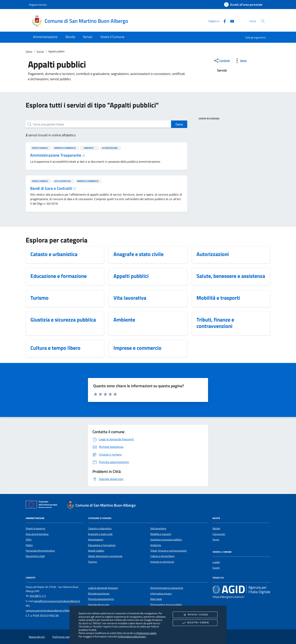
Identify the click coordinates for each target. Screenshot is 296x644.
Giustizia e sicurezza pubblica (166, 539)
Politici (29, 545)
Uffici (29, 539)
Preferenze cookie (146, 633)
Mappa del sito (37, 637)
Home (29, 51)
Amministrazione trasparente (166, 588)
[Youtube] (230, 20)
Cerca (179, 124)
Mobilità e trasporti (160, 534)
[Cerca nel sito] (263, 21)
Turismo (92, 562)
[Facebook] (223, 20)
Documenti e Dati (35, 556)
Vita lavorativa (158, 528)
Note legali (156, 599)
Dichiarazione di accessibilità (166, 605)
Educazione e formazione (102, 545)
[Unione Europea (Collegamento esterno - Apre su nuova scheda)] (42, 505)
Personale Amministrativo (40, 551)
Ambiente (155, 545)
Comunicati (219, 534)
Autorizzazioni (95, 539)
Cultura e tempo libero (162, 556)
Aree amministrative (37, 534)
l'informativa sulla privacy (132, 636)
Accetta (195, 623)
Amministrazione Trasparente (57, 155)
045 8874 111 (38, 596)
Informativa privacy (161, 593)
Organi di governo (35, 528)
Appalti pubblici (96, 551)
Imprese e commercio (162, 562)
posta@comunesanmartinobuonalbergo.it (57, 601)
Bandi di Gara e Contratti (53, 188)
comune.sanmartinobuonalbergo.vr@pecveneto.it (53, 610)
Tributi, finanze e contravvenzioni (168, 551)
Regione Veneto (38, 5)
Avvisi (216, 539)
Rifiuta (195, 615)
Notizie (216, 528)
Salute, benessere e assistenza (105, 556)
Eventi (216, 568)
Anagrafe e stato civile (100, 534)
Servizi (40, 51)
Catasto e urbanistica (99, 528)
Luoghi (216, 562)
